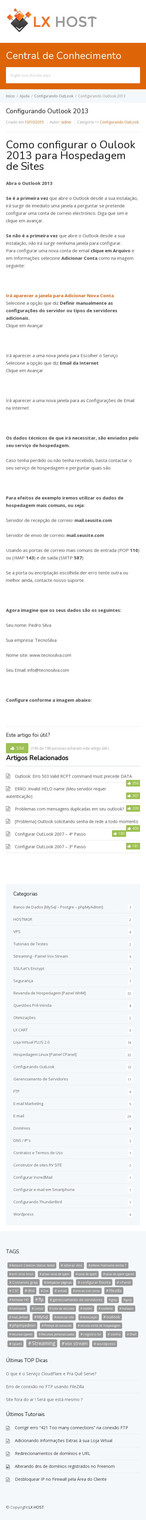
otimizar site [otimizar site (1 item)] (65, 1317)
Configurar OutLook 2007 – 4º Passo (50, 834)
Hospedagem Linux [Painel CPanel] (45, 1054)
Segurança (23, 980)
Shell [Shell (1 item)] (132, 1334)
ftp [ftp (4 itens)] (41, 1299)
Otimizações (24, 1017)
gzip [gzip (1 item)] (129, 1300)
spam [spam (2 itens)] (17, 1343)
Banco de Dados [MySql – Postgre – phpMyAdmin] (58, 907)
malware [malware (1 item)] (127, 1308)
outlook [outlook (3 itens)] (113, 1317)
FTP (16, 1091)
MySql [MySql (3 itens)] (42, 1317)
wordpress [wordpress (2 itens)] (106, 1343)
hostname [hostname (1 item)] (18, 1308)
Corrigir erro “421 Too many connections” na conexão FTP (71, 1427)
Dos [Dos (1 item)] (45, 1291)
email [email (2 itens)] (62, 1290)
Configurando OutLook (53, 96)
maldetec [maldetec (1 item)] (107, 1308)
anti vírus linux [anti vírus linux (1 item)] (22, 1274)
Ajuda (24, 96)
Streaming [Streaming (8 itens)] (43, 1343)
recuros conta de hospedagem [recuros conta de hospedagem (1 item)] (100, 1325)
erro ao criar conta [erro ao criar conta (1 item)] (87, 1291)
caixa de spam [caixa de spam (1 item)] (87, 1274)
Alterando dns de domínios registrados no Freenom (65, 1466)
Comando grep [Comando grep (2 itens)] (25, 1282)
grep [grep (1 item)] (114, 1300)
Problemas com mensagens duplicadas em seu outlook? (69, 809)
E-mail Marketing (28, 1103)
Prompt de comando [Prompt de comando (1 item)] (58, 1325)
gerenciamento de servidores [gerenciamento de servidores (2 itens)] (77, 1299)
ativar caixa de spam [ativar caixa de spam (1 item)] (55, 1274)
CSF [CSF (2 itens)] (15, 1290)
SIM (20, 748)
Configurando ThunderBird (37, 1201)
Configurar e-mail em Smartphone (44, 1189)
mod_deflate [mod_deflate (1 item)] (20, 1317)
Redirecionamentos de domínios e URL (52, 1453)
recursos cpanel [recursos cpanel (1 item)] (22, 1334)
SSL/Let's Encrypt (28, 968)
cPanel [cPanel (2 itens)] (125, 1282)
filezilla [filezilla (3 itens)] (115, 1290)
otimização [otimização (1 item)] (90, 1317)
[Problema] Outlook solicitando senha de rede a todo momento (76, 821)
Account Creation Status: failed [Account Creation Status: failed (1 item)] (33, 1265)
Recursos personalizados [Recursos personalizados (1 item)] (57, 1334)
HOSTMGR (22, 919)
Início (10, 96)
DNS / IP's (22, 1140)
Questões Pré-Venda (32, 1005)
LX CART (20, 1030)
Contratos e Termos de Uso (38, 1152)
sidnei (66, 122)
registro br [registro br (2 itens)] (92, 1334)
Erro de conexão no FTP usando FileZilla (45, 1386)
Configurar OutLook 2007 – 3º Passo (50, 846)
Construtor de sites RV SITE (37, 1165)
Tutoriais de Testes (30, 944)
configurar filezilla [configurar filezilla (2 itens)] (96, 1282)
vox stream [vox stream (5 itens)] (76, 1343)
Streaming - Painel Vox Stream (40, 956)
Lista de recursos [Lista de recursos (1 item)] (63, 1308)
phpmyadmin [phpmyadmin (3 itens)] (23, 1325)
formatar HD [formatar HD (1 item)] (20, 1300)
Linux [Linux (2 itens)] (39, 1308)
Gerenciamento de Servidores (40, 1079)
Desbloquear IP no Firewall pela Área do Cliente (61, 1479)
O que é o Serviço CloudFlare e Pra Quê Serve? (51, 1373)
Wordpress (23, 1214)
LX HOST (36, 1507)
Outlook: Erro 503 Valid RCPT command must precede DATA (73, 776)
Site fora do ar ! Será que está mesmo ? (44, 1399)
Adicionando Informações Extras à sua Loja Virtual (63, 1440)
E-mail (18, 1116)
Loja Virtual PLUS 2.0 (31, 1042)
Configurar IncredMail (32, 1177)
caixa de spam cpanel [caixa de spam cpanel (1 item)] (119, 1274)
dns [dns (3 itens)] (31, 1290)
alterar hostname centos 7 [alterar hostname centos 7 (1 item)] (109, 1265)
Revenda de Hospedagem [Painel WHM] (49, 993)
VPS (17, 931)
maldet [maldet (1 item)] (87, 1308)
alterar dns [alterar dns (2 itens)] (73, 1265)
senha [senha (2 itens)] (116, 1334)
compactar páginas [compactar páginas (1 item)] (59, 1282)
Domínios (21, 1128)
